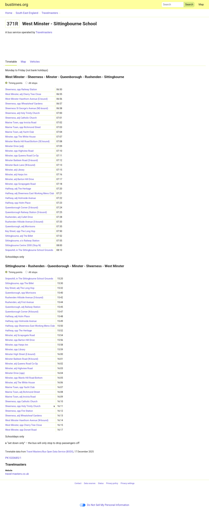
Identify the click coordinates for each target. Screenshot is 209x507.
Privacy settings (128, 483)
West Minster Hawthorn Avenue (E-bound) (26, 99)
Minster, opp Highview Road (19, 151)
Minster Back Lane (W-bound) (20, 165)
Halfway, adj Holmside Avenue (20, 198)
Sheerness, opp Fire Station (19, 411)
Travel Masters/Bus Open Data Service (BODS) (49, 451)
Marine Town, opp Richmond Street (23, 127)
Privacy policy (112, 483)
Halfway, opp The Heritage (18, 330)
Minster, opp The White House (20, 136)
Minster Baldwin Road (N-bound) (21, 359)
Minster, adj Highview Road (19, 368)
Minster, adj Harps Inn (16, 174)
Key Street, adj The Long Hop (19, 288)
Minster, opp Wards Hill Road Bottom (23, 378)
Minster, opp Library (15, 349)
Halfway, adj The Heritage (18, 188)
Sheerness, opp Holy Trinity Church (30, 406)
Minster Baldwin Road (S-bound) (21, 160)
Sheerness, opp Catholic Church (21, 401)
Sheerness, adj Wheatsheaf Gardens (23, 415)
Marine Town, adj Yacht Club (19, 132)
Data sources (89, 483)
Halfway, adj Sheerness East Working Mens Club (29, 193)
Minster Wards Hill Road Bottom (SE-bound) (27, 141)
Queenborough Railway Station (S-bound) (26, 212)
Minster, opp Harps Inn (16, 344)
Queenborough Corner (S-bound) (21, 207)
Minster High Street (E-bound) (20, 354)
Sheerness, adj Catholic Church (21, 117)
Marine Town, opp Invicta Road (20, 122)
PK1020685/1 (13, 457)
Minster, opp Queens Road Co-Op (22, 155)
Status (101, 483)
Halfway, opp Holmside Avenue (21, 321)
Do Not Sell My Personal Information (104, 505)
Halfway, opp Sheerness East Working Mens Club (30, 326)
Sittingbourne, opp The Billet (19, 283)
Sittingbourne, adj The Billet (19, 236)
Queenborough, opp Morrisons (20, 292)
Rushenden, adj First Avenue (19, 302)
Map (201, 4)
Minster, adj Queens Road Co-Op (21, 363)
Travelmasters (44, 32)
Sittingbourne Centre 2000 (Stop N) (23, 245)
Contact (78, 483)
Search (172, 4)
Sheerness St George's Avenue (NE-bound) (26, 108)
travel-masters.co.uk (17, 473)
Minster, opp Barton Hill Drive (20, 340)
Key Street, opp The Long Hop (20, 231)
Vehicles (35, 61)
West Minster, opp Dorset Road (21, 429)
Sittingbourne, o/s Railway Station (22, 240)
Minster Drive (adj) (14, 146)
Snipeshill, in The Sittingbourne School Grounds (29, 250)
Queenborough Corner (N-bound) (21, 311)
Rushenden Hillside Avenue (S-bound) (24, 221)
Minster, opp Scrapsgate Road (20, 184)
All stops (33, 83)
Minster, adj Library (14, 169)
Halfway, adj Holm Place (17, 316)
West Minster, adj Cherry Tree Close (23, 94)
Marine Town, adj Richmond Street (22, 392)
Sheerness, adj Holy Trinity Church (22, 113)
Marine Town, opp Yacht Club (20, 387)
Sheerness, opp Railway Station (21, 89)
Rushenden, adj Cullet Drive (19, 217)
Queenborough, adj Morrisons (20, 226)
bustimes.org (16, 4)
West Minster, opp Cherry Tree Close (23, 425)
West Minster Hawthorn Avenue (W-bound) (26, 420)
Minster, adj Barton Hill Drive (19, 179)
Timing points (15, 83)
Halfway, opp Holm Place (18, 203)
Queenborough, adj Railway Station (22, 307)
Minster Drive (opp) (15, 373)
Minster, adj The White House (20, 382)
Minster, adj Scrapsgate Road (20, 335)
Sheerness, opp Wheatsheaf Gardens (24, 103)
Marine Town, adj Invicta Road (20, 396)
